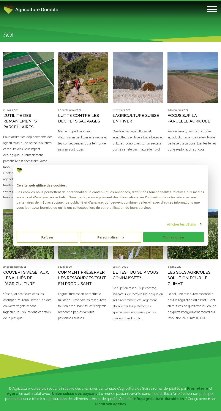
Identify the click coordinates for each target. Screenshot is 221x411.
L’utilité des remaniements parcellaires (20, 121)
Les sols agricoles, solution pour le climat (189, 278)
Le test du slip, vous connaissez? (135, 275)
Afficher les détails (181, 224)
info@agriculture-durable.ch (158, 399)
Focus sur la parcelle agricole (188, 118)
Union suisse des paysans (74, 394)
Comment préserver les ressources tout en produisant (82, 278)
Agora (12, 394)
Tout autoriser (174, 237)
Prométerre (197, 388)
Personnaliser (110, 237)
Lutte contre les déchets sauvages (79, 118)
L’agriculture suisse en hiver (136, 118)
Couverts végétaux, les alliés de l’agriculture (26, 278)
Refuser (47, 237)
